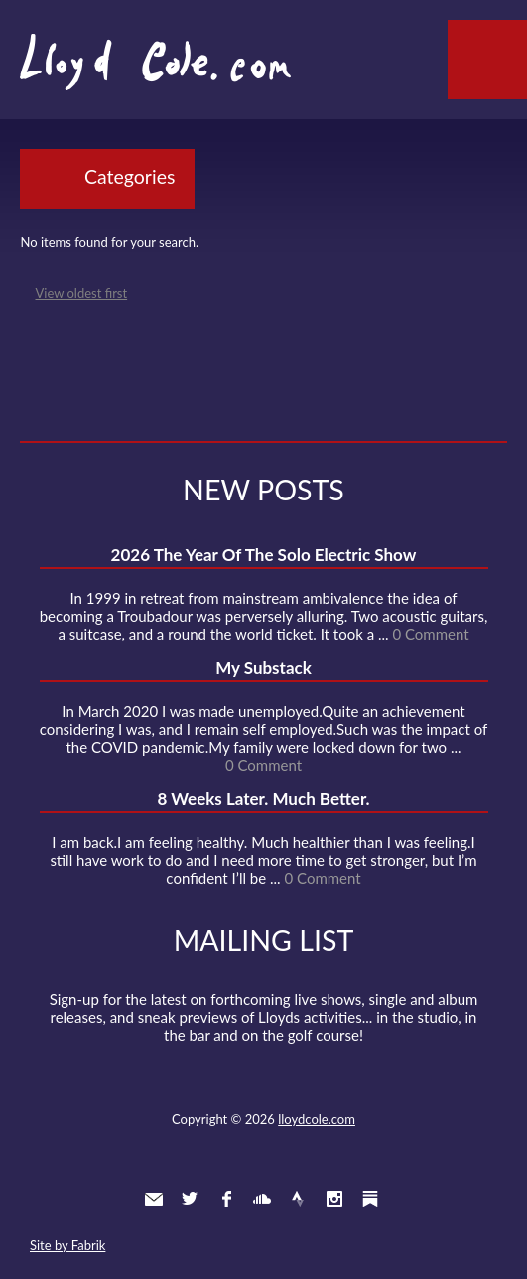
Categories (129, 176)
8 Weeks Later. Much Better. (263, 798)
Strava (298, 1198)
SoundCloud (262, 1198)
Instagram (334, 1198)
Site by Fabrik (67, 1245)
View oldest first (82, 293)
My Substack (263, 667)
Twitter (189, 1198)
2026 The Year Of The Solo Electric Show (264, 554)
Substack (370, 1198)
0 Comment (430, 633)
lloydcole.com (316, 1119)
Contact (154, 1198)
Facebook (226, 1198)
